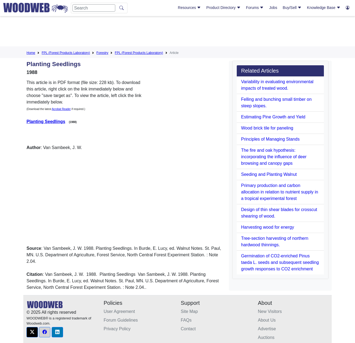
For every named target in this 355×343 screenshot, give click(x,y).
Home (31, 53)
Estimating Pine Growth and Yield (273, 117)
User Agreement (119, 311)
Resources (189, 7)
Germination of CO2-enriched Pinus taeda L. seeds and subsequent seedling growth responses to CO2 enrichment (280, 262)
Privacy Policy (117, 328)
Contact (188, 328)
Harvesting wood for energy (267, 227)
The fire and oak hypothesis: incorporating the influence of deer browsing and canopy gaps (274, 157)
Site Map (189, 311)
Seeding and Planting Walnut (269, 174)
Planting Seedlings (46, 121)
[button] (32, 332)
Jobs (273, 7)
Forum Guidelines (121, 320)
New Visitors (270, 311)
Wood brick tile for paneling (267, 128)
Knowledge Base (323, 7)
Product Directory (223, 7)
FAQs (186, 320)
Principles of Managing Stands (270, 139)
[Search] (94, 8)
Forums (255, 7)
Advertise (267, 328)
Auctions (266, 337)
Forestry (102, 53)
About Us (267, 320)
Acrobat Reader (61, 109)
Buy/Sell (292, 7)
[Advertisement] (177, 32)
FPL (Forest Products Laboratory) (66, 53)
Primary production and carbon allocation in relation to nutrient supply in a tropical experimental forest (279, 192)
